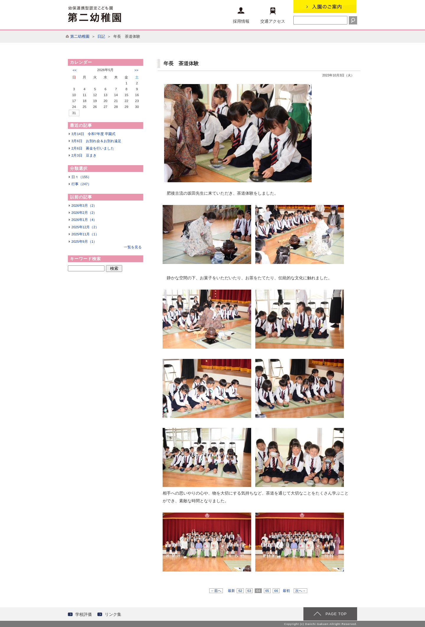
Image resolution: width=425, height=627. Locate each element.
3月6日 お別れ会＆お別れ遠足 (96, 141)
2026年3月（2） (84, 205)
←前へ (216, 590)
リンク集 (113, 614)
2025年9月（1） (84, 241)
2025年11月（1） (85, 234)
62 (240, 590)
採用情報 (241, 15)
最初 (286, 590)
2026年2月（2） (84, 212)
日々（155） (81, 177)
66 (276, 590)
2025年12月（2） (85, 227)
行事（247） (81, 184)
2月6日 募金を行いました (92, 148)
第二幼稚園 (79, 36)
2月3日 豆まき (84, 155)
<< (74, 70)
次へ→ (300, 590)
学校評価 (83, 614)
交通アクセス (272, 15)
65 (267, 590)
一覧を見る (133, 247)
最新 (231, 590)
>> (136, 70)
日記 (101, 36)
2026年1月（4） (84, 219)
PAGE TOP (336, 614)
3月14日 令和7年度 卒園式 (93, 134)
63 (249, 590)
